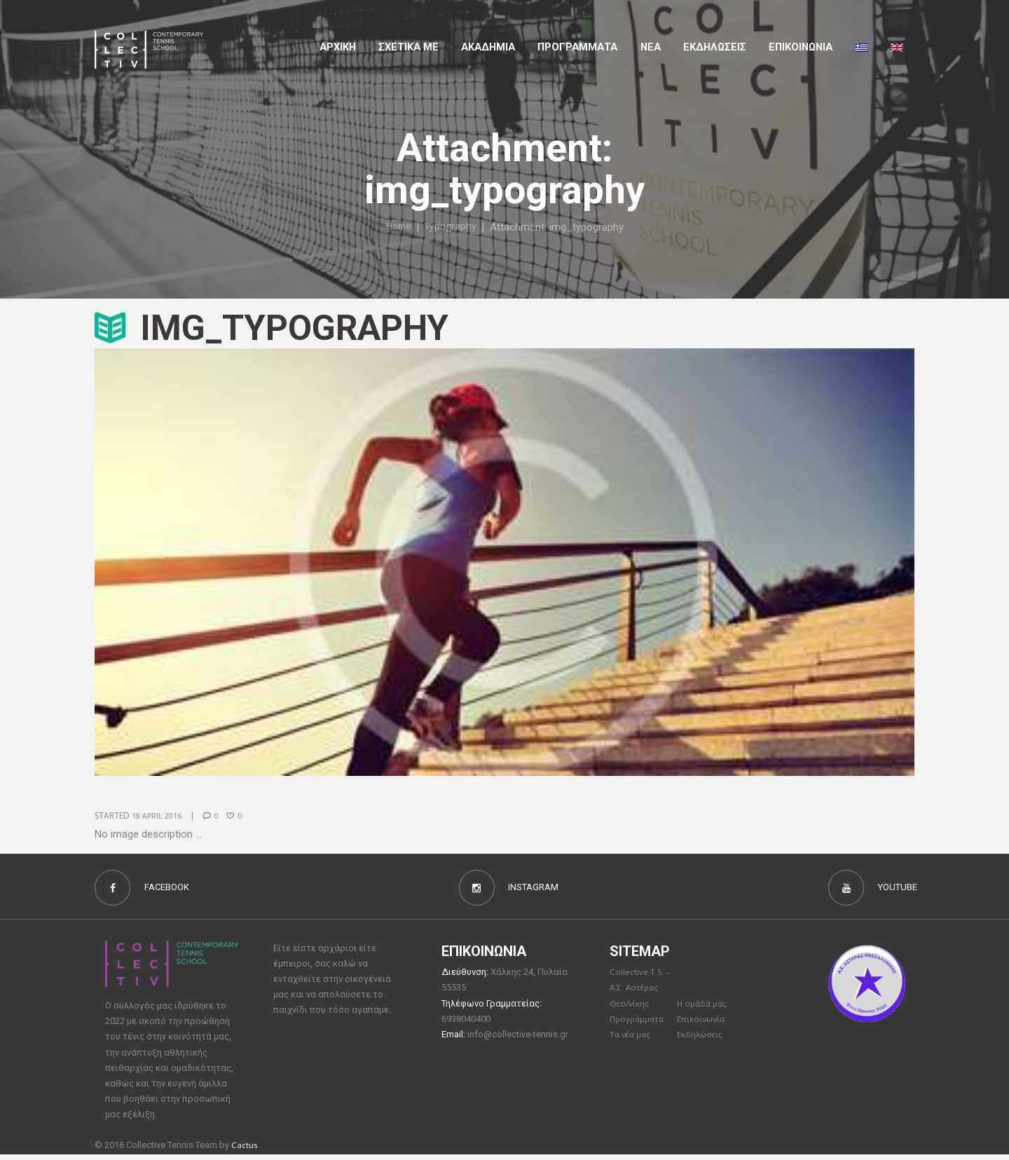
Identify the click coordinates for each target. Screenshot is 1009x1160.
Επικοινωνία (703, 1025)
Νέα (650, 47)
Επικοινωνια (800, 47)
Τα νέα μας (632, 1041)
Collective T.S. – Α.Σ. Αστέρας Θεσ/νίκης (642, 993)
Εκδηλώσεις (714, 47)
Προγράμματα (640, 1025)
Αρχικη (338, 47)
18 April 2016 (159, 815)
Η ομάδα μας (704, 1009)
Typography (452, 226)
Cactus (245, 1150)
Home (395, 226)
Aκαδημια (488, 47)
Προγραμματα (577, 47)
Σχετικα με (408, 47)
